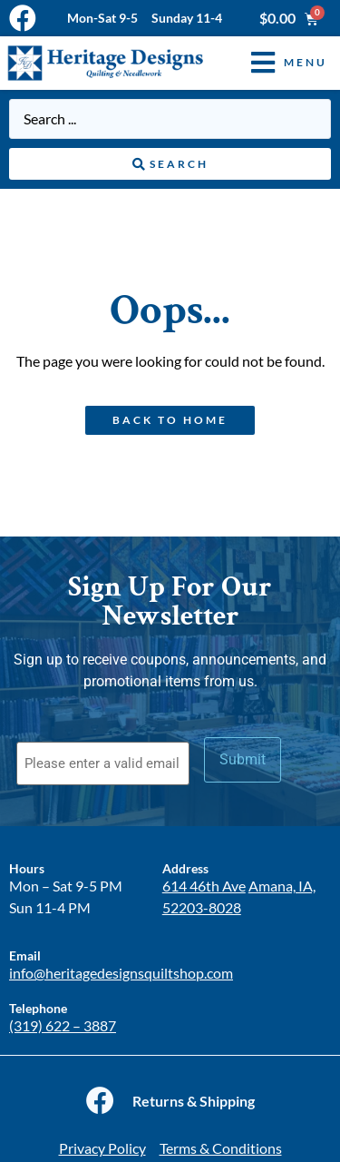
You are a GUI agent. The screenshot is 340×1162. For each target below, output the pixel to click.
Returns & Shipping (193, 1100)
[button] (275, 63)
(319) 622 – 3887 (62, 1025)
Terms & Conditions (221, 1148)
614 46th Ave (204, 885)
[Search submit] (170, 164)
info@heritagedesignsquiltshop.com (121, 972)
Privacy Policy (102, 1148)
